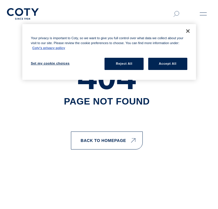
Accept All (168, 63)
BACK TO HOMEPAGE (107, 140)
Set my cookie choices (50, 63)
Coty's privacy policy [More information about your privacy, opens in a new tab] (48, 48)
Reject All (124, 63)
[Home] (23, 14)
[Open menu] (203, 14)
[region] (109, 52)
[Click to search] (176, 14)
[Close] (188, 31)
